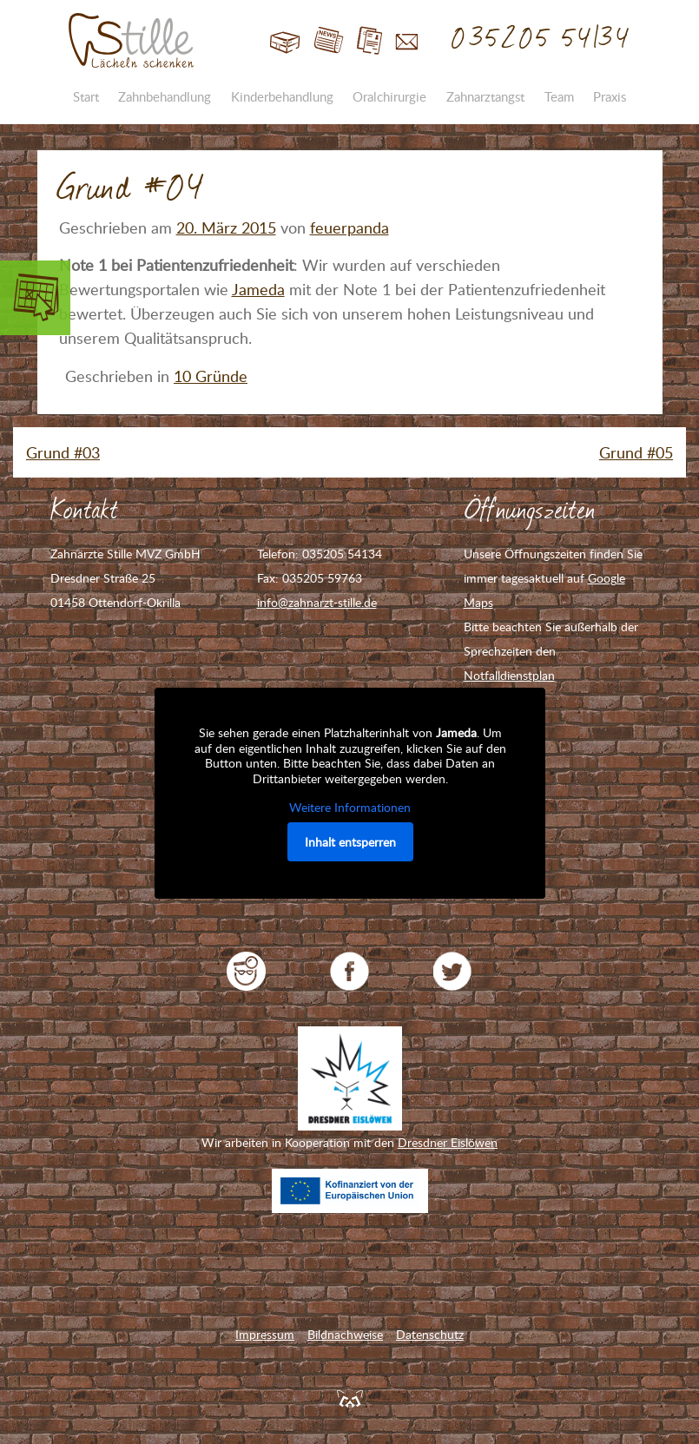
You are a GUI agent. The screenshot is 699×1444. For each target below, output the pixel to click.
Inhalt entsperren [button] (349, 841)
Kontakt (407, 41)
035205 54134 (541, 39)
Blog (328, 41)
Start (285, 41)
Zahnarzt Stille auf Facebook (349, 971)
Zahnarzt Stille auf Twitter (452, 971)
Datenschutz (430, 1334)
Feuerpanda (350, 1398)
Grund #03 (63, 452)
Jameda (258, 289)
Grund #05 (636, 452)
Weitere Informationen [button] (350, 807)
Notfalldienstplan (509, 675)
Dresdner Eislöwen (448, 1142)
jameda (246, 971)
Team (559, 96)
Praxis (609, 96)
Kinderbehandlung (282, 96)
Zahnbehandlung (164, 96)
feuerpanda (349, 227)
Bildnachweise (345, 1334)
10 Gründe (210, 376)
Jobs (369, 41)
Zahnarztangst (485, 96)
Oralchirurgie (389, 96)
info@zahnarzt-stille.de (317, 602)
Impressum (264, 1334)
